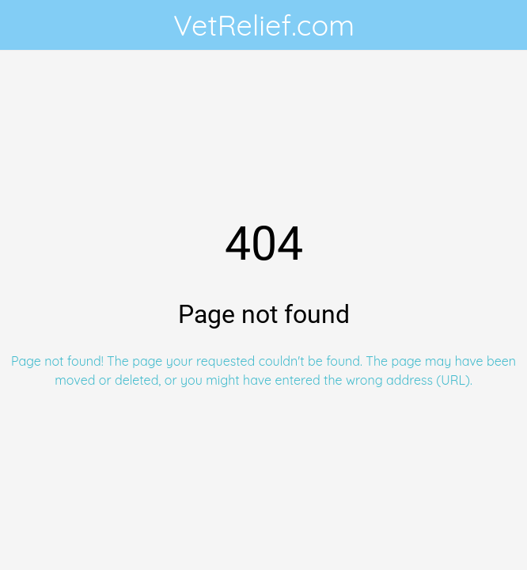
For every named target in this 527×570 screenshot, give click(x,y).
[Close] (25, 25)
